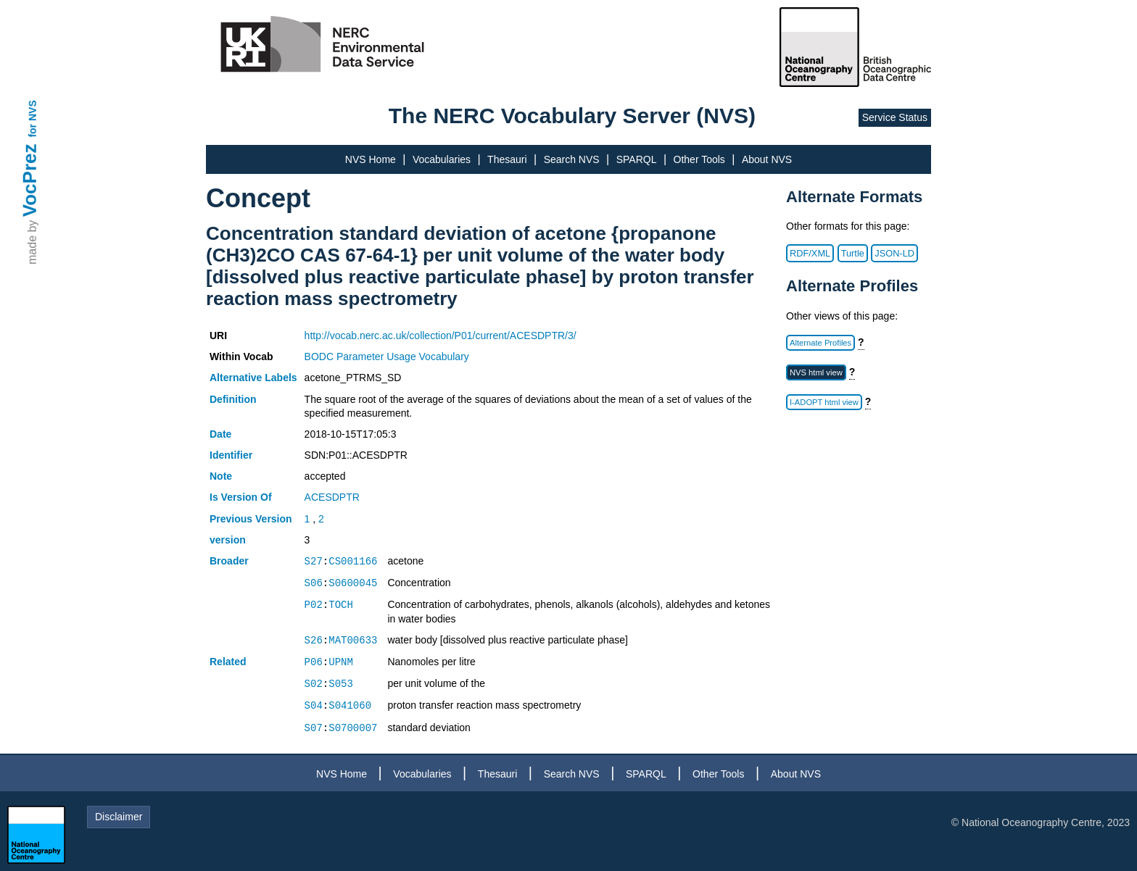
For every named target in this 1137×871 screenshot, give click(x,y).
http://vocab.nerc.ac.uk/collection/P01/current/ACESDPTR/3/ (440, 335)
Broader (229, 561)
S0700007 (352, 728)
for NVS (32, 118)
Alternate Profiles (820, 342)
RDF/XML (810, 253)
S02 (314, 684)
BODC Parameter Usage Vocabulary (387, 356)
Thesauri (506, 159)
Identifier (231, 455)
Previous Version (251, 519)
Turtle (852, 253)
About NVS (767, 159)
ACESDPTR (332, 497)
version (228, 540)
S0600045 (352, 583)
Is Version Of (241, 497)
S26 (314, 640)
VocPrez (30, 180)
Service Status (894, 117)
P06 (314, 662)
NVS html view (816, 372)
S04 (314, 705)
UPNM (340, 662)
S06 (314, 583)
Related (228, 661)
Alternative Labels (253, 377)
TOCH (340, 605)
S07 (314, 728)
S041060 (349, 705)
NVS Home (370, 159)
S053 (340, 684)
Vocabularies (442, 159)
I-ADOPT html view (824, 402)
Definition (233, 399)
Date (220, 434)
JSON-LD (894, 253)
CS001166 (352, 561)
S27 (314, 561)
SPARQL (636, 159)
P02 (314, 605)
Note (221, 476)
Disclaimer (118, 816)
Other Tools (699, 159)
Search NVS (572, 159)
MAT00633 (352, 640)
